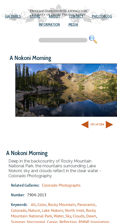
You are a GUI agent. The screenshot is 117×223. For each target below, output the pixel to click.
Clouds (79, 215)
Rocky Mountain (62, 204)
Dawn (91, 215)
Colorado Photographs (61, 185)
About (54, 16)
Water (59, 215)
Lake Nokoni (52, 210)
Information (49, 24)
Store (35, 16)
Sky (68, 215)
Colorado (19, 210)
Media (73, 24)
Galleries (13, 16)
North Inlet (74, 210)
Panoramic (86, 204)
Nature (34, 210)
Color (41, 204)
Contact (76, 16)
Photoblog (102, 16)
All (33, 204)
